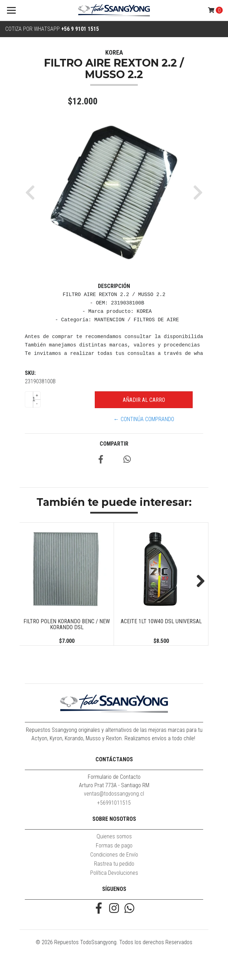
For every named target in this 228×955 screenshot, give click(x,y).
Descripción (114, 286)
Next (198, 582)
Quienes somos (114, 836)
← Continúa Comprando (144, 419)
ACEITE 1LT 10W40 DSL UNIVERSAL (161, 621)
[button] (33, 192)
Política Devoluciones (114, 873)
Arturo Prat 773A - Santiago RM (114, 785)
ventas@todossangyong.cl (114, 793)
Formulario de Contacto (114, 777)
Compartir (114, 443)
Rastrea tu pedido (114, 863)
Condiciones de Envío (114, 854)
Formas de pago (114, 845)
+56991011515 (114, 802)
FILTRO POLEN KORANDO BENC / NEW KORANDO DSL (66, 624)
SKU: (30, 373)
